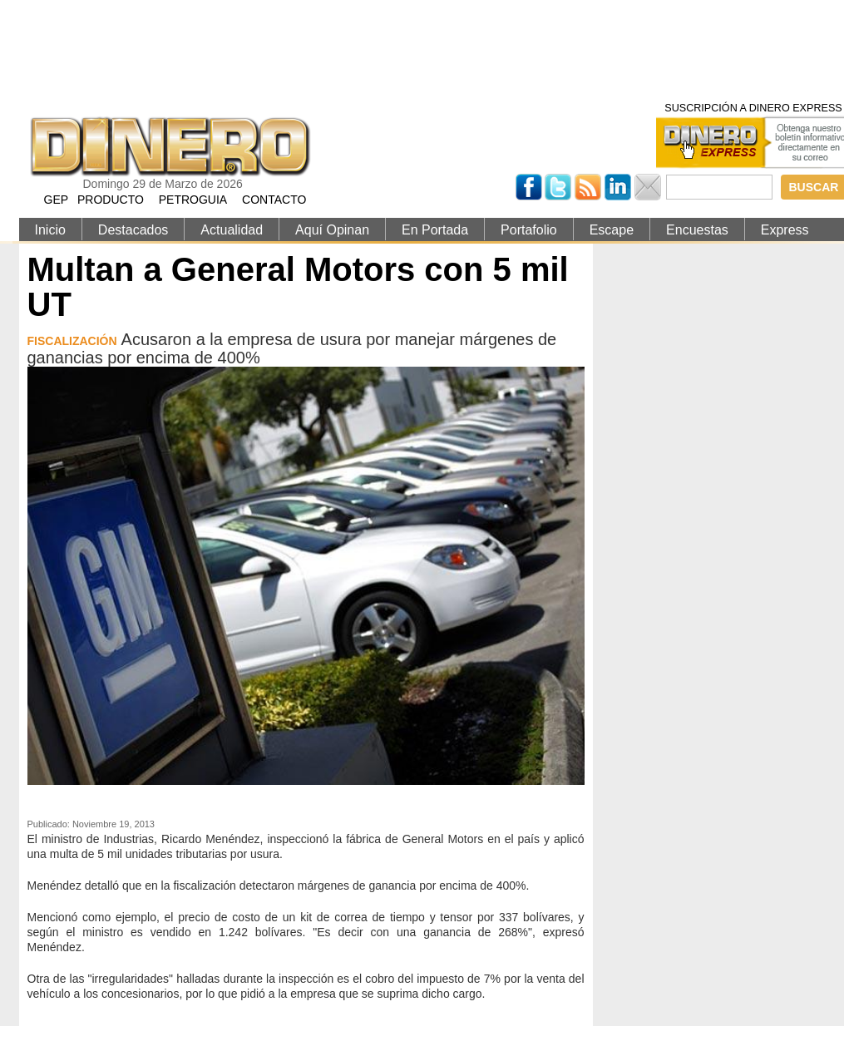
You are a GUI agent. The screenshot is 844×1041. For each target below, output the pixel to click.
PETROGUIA (193, 199)
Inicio (50, 230)
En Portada (435, 230)
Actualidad (231, 230)
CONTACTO (274, 199)
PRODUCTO (110, 199)
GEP (56, 199)
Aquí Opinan (332, 230)
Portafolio (529, 230)
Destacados (133, 230)
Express (785, 230)
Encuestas (697, 230)
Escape (612, 230)
